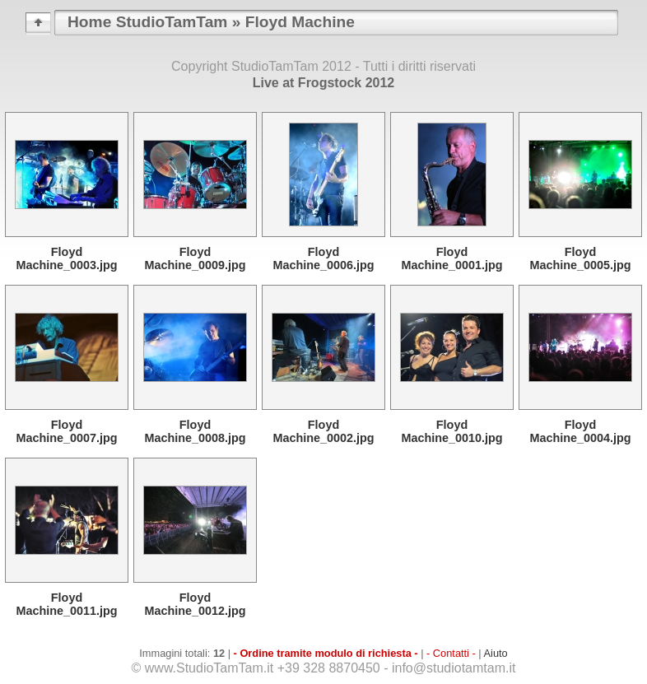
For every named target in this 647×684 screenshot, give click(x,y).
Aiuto (496, 653)
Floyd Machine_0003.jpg (66, 258)
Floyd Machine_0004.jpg (580, 431)
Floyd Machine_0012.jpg (194, 604)
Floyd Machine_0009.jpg (194, 258)
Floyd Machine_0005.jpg (580, 258)
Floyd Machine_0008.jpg (194, 431)
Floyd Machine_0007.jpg (66, 431)
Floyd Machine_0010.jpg (451, 431)
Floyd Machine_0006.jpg (323, 258)
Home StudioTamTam (147, 21)
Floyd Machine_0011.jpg (66, 604)
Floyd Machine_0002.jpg (323, 431)
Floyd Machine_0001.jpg (451, 258)
